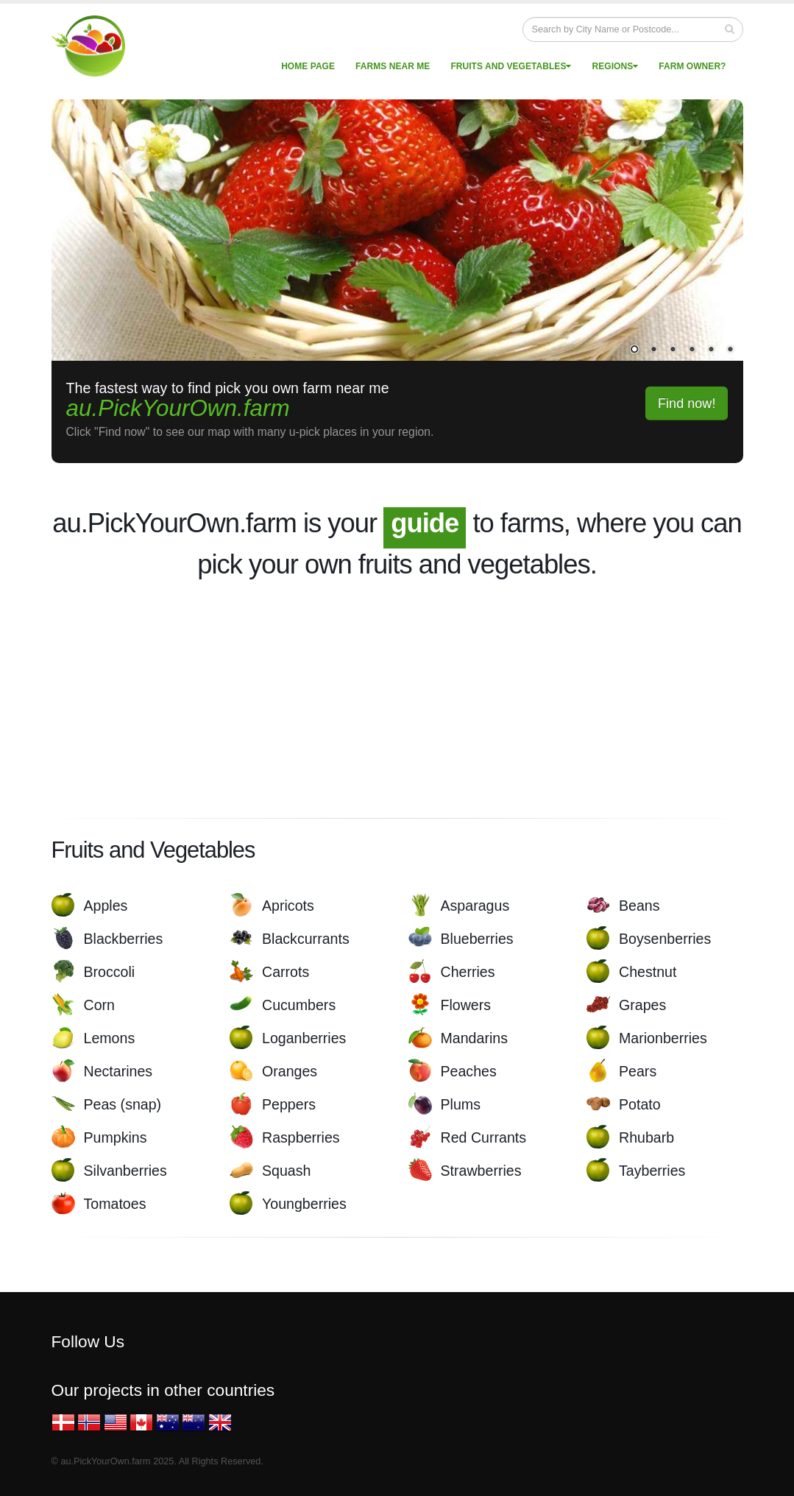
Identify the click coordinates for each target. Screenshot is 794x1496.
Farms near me (392, 66)
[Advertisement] (397, 699)
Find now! (687, 403)
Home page (308, 66)
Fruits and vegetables (510, 66)
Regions (615, 66)
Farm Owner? (692, 66)
